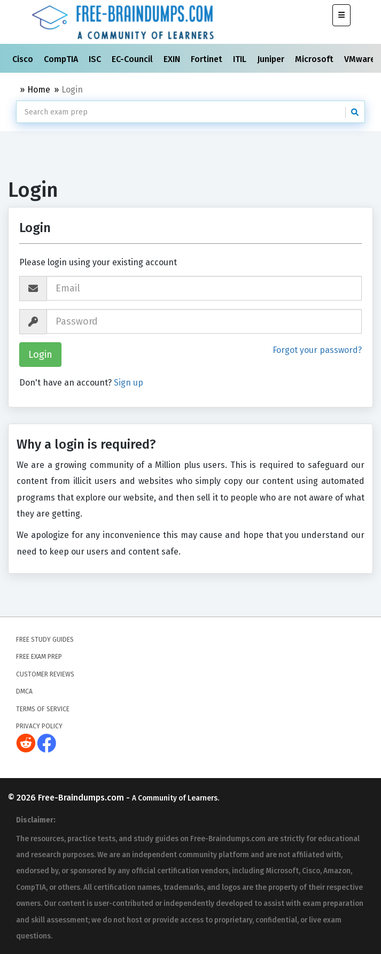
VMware (360, 59)
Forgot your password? (317, 350)
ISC (96, 59)
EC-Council (133, 59)
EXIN (173, 59)
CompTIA (62, 59)
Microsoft (315, 59)
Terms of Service (42, 709)
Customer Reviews (45, 674)
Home (38, 89)
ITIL (240, 59)
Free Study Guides (45, 639)
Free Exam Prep (39, 656)
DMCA (24, 691)
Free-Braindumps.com (82, 798)
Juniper (271, 59)
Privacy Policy (39, 726)
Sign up (128, 383)
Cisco (23, 59)
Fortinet (207, 59)
